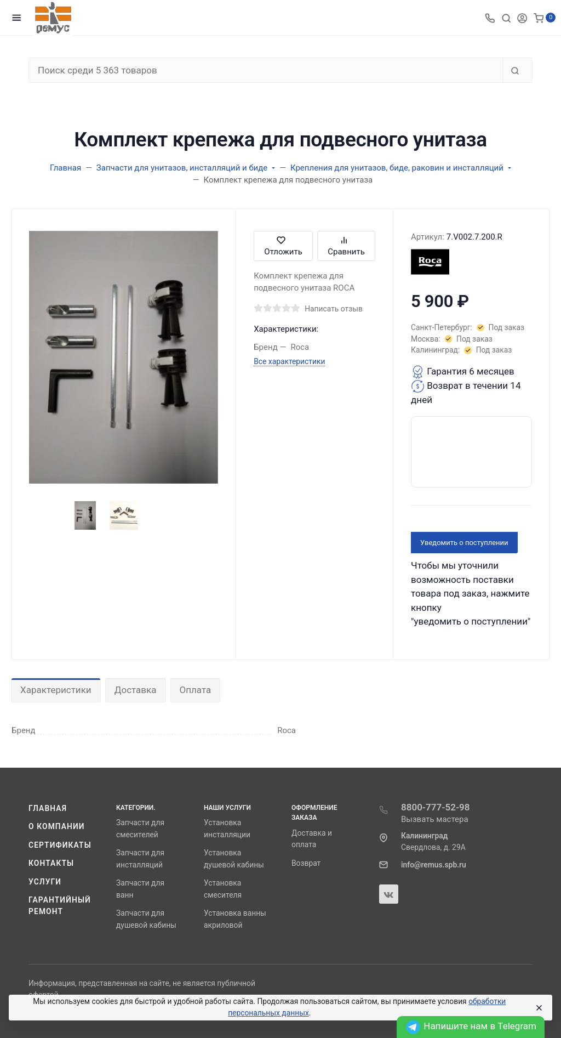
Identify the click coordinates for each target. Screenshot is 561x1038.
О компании (56, 826)
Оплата (195, 689)
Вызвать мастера (434, 819)
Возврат (305, 863)
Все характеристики (289, 361)
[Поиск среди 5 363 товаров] (265, 70)
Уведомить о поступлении (464, 542)
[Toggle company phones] (490, 17)
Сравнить (346, 246)
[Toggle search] (506, 17)
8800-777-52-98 (435, 807)
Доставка (136, 689)
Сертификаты (59, 845)
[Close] (538, 1007)
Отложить (283, 246)
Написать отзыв (334, 308)
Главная (47, 808)
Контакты (51, 863)
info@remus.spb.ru (433, 864)
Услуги (44, 881)
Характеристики (55, 689)
